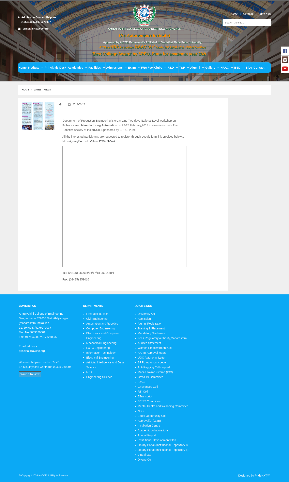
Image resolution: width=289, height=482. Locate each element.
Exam (133, 67)
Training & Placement (151, 328)
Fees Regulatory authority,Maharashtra (162, 338)
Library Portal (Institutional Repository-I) (163, 445)
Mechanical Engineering (101, 343)
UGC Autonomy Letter (152, 357)
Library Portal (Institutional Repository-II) (163, 449)
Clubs (160, 67)
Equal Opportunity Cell (152, 415)
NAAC (226, 67)
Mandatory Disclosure (151, 333)
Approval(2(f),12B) (149, 420)
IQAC (141, 381)
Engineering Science (99, 377)
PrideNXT (262, 475)
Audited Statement (149, 343)
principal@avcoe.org (36, 28)
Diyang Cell (145, 459)
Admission (144, 318)
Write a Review (30, 374)
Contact (248, 13)
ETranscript (145, 396)
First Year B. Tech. (97, 313)
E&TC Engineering (98, 347)
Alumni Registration (150, 323)
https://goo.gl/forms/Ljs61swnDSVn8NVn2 (88, 141)
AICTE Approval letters (152, 352)
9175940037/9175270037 (35, 21)
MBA (89, 372)
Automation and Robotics (102, 323)
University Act (146, 313)
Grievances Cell (148, 386)
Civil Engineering (97, 318)
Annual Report (147, 435)
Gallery (212, 67)
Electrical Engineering (100, 357)
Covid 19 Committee (151, 377)
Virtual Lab (144, 454)
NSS (141, 411)
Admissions (116, 67)
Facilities (96, 67)
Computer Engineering (100, 328)
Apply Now (264, 13)
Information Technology (101, 352)
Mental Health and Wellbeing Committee (163, 406)
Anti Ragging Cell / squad (154, 367)
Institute (35, 67)
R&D (173, 67)
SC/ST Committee (149, 401)
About (234, 13)
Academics (77, 67)
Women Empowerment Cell (155, 347)
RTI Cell (143, 391)
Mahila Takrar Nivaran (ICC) (155, 372)
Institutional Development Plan (157, 440)
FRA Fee (147, 67)
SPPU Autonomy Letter (152, 362)
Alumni (197, 67)
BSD (239, 67)
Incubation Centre (149, 425)
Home (22, 67)
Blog (249, 67)
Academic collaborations (153, 430)
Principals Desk (55, 67)
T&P (184, 67)
